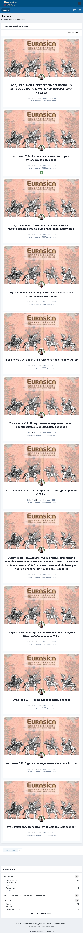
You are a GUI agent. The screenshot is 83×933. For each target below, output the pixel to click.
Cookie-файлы (60, 924)
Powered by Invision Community (41, 927)
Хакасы (38, 98)
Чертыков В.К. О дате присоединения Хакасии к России (42, 763)
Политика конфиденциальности (37, 924)
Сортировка (73, 33)
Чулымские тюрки (42, 909)
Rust (31, 98)
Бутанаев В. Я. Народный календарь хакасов (41, 699)
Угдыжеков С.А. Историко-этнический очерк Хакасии (41, 826)
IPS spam (32, 932)
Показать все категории (41, 913)
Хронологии (42, 885)
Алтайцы (42, 907)
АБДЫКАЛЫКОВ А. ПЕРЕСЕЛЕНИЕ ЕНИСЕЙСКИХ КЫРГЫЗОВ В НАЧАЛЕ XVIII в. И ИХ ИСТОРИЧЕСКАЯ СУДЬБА (41, 89)
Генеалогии (42, 888)
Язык (18, 924)
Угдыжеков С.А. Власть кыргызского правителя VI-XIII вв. (42, 359)
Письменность (42, 880)
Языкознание (42, 883)
